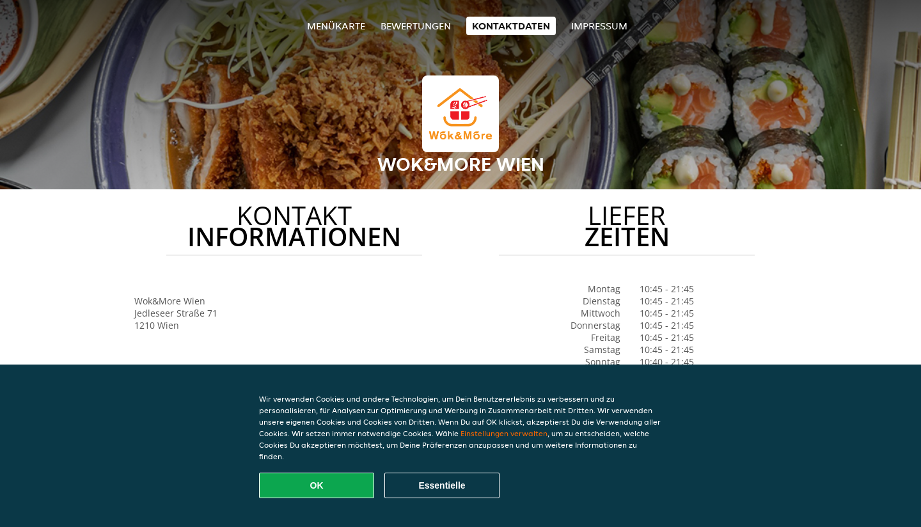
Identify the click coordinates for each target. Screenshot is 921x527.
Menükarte (336, 26)
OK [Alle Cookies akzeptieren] (317, 485)
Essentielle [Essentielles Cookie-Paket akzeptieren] (441, 485)
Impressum (599, 26)
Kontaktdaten (511, 26)
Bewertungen (416, 26)
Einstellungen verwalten (503, 433)
